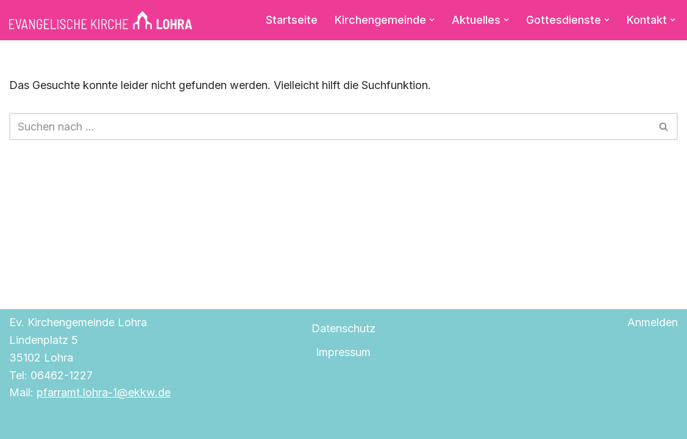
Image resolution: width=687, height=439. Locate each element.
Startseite (292, 19)
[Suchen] (329, 126)
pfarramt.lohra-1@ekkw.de (104, 392)
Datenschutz (343, 328)
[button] (432, 20)
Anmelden (652, 322)
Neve (22, 422)
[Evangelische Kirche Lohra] (100, 20)
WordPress (152, 422)
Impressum (343, 352)
